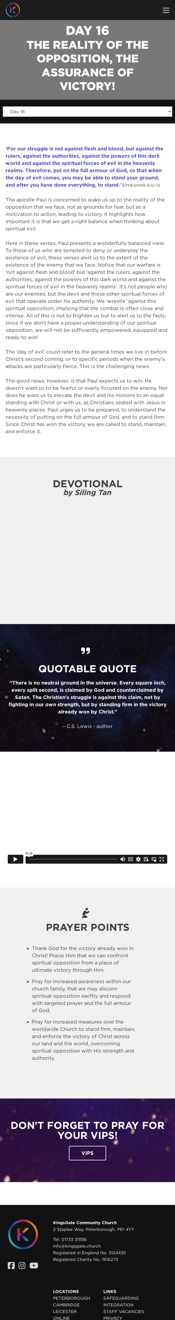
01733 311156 (74, 1239)
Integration (118, 1304)
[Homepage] (17, 10)
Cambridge (66, 1304)
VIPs (87, 1153)
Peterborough (71, 1298)
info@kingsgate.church (77, 1246)
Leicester (65, 1311)
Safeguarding (121, 1298)
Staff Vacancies (123, 1311)
